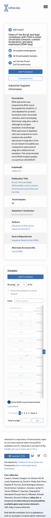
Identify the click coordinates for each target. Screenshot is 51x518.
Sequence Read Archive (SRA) (25, 240)
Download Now (25, 78)
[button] (46, 7)
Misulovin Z (17, 225)
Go (37, 420)
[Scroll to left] (7, 352)
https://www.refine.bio (19, 507)
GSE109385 (17, 251)
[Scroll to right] (43, 352)
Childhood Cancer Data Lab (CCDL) (20, 449)
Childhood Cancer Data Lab (30, 462)
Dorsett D (25, 229)
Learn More (12, 406)
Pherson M (28, 225)
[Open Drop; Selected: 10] (21, 284)
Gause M (16, 229)
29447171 (16, 171)
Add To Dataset (25, 71)
